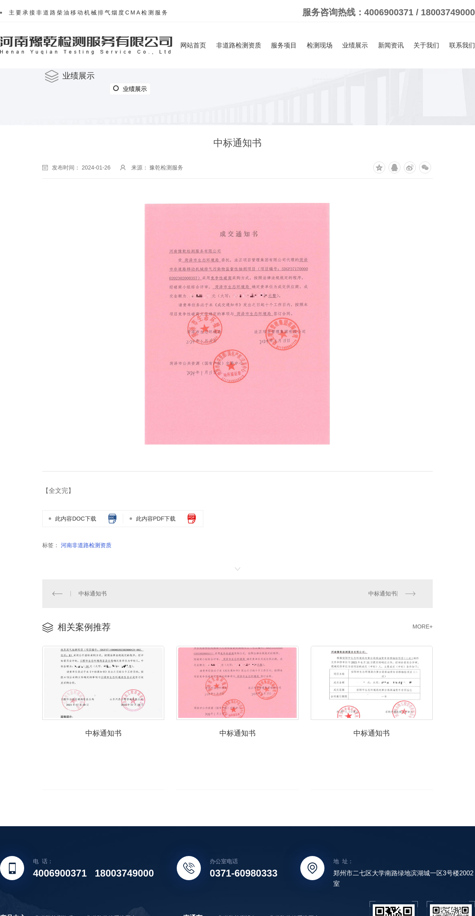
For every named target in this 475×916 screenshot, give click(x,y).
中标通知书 (92, 593)
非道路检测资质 (238, 45)
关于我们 (426, 45)
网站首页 (193, 45)
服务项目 (284, 45)
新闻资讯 (391, 45)
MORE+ (423, 626)
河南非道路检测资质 (86, 545)
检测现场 (319, 45)
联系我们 (462, 45)
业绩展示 (355, 45)
